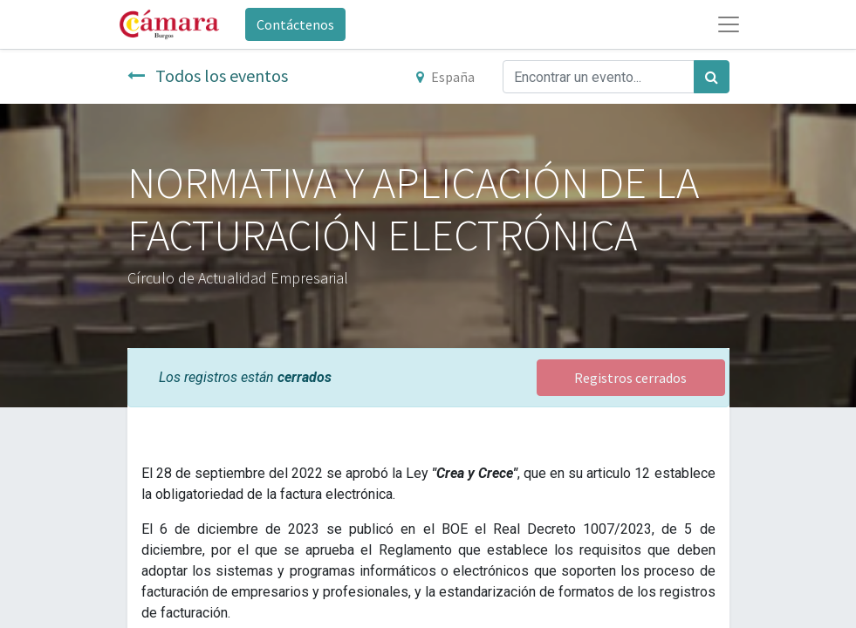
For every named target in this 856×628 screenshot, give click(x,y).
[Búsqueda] (711, 76)
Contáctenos (295, 24)
